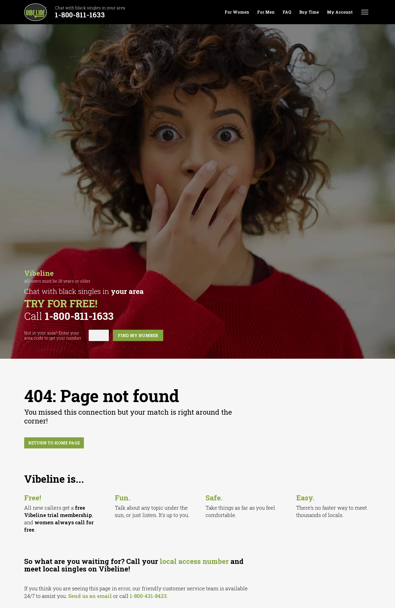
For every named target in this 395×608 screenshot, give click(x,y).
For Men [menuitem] (266, 12)
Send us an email (90, 596)
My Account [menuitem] (340, 12)
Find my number (138, 335)
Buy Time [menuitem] (309, 12)
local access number (194, 561)
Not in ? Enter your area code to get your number (52, 335)
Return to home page (54, 442)
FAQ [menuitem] (287, 12)
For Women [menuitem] (237, 12)
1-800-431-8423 (148, 596)
